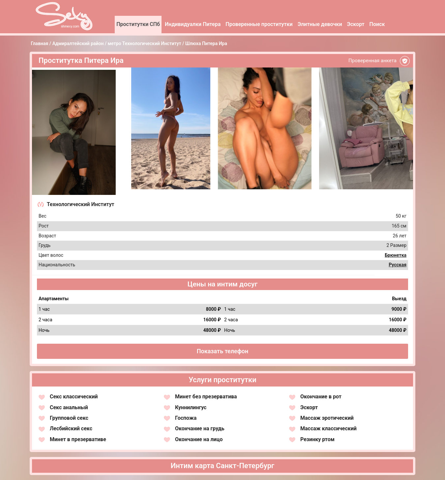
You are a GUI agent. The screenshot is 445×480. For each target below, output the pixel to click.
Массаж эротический (327, 418)
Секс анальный (69, 407)
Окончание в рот (320, 396)
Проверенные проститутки (258, 24)
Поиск (377, 24)
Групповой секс (69, 418)
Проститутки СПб (138, 24)
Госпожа (185, 418)
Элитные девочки (320, 24)
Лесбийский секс (71, 428)
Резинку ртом (317, 439)
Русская (397, 264)
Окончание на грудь (199, 428)
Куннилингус (190, 407)
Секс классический (74, 396)
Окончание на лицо (198, 439)
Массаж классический (328, 428)
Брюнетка (395, 255)
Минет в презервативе (78, 439)
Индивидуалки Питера (193, 24)
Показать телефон (223, 351)
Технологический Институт (80, 204)
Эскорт (356, 24)
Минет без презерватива (206, 396)
